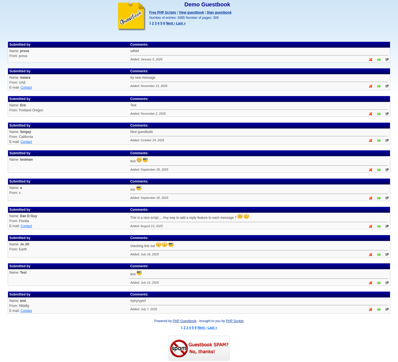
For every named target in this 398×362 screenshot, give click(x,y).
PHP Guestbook (185, 321)
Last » (181, 23)
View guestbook (191, 12)
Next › (170, 23)
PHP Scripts (234, 321)
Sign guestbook (219, 12)
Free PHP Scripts (162, 12)
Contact (26, 87)
